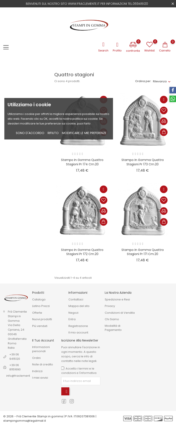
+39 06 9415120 (14, 356)
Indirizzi (37, 371)
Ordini (36, 358)
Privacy (110, 306)
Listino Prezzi (41, 306)
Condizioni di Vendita (120, 313)
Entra (72, 319)
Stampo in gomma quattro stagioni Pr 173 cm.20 (142, 162)
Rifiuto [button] (53, 133)
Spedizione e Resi (117, 299)
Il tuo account (43, 340)
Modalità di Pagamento (113, 328)
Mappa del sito (79, 306)
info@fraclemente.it (20, 376)
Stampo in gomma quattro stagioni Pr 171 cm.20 (142, 252)
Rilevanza (160, 81)
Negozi (73, 313)
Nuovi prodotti (42, 319)
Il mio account (78, 332)
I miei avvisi (40, 378)
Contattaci (75, 299)
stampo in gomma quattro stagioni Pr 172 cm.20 (82, 252)
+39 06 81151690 (15, 367)
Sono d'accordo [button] (30, 133)
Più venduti (39, 326)
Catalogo (39, 299)
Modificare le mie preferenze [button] (84, 133)
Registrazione (78, 326)
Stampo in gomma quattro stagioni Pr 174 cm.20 (82, 162)
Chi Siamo (112, 319)
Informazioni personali (41, 349)
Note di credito (42, 364)
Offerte (37, 313)
